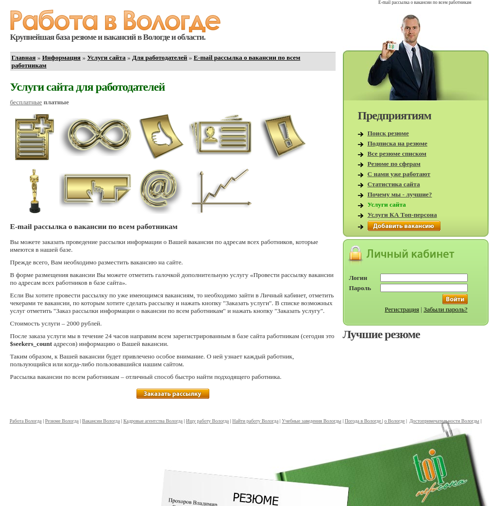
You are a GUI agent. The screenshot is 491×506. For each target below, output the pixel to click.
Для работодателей (159, 57)
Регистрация (402, 309)
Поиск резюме (388, 133)
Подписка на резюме (398, 143)
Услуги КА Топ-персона (402, 214)
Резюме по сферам (394, 163)
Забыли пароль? (445, 309)
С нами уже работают (399, 174)
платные (56, 102)
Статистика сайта (394, 184)
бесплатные (26, 102)
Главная (24, 57)
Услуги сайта (106, 57)
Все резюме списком (397, 153)
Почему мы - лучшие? (400, 194)
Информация (61, 57)
